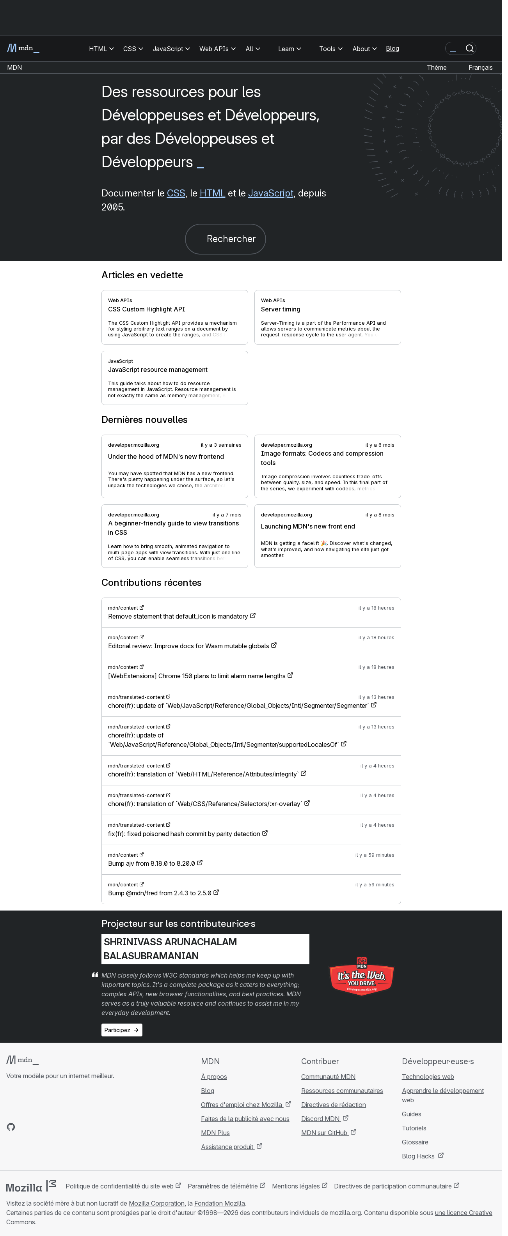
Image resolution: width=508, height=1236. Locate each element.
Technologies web (428, 1076)
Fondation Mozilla (219, 1203)
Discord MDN (321, 1119)
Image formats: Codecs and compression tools (322, 458)
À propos (214, 1076)
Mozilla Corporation (157, 1203)
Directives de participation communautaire (393, 1186)
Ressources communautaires (342, 1091)
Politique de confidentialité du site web (120, 1186)
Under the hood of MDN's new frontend (166, 456)
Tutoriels (414, 1128)
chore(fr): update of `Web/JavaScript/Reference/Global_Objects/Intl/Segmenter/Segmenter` (238, 705)
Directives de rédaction (333, 1105)
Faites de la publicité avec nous (245, 1119)
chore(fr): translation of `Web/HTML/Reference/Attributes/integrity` (203, 774)
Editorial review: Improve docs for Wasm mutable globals (188, 646)
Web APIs (120, 300)
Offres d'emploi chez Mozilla (242, 1105)
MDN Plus (215, 1133)
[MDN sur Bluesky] (25, 1127)
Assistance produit (228, 1147)
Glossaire (415, 1142)
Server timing (280, 309)
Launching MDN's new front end (308, 526)
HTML (213, 193)
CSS (176, 193)
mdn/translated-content (136, 697)
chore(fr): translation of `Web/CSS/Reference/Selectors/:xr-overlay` (205, 804)
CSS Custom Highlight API (146, 309)
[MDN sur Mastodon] (53, 1127)
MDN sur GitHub (325, 1133)
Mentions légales (296, 1186)
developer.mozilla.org (133, 445)
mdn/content (123, 608)
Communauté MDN (328, 1076)
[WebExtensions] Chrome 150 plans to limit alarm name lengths (197, 676)
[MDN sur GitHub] (11, 1127)
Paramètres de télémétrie (223, 1186)
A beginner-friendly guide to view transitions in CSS (173, 527)
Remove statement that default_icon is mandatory (178, 616)
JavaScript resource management (158, 369)
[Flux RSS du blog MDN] (67, 1127)
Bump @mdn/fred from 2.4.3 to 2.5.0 (159, 893)
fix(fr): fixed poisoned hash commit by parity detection (184, 834)
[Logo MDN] (22, 1060)
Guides (411, 1114)
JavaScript (270, 193)
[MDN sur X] (39, 1127)
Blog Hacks (419, 1156)
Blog (392, 48)
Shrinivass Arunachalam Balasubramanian (170, 949)
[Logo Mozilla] (31, 1186)
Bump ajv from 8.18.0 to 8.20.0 (151, 863)
